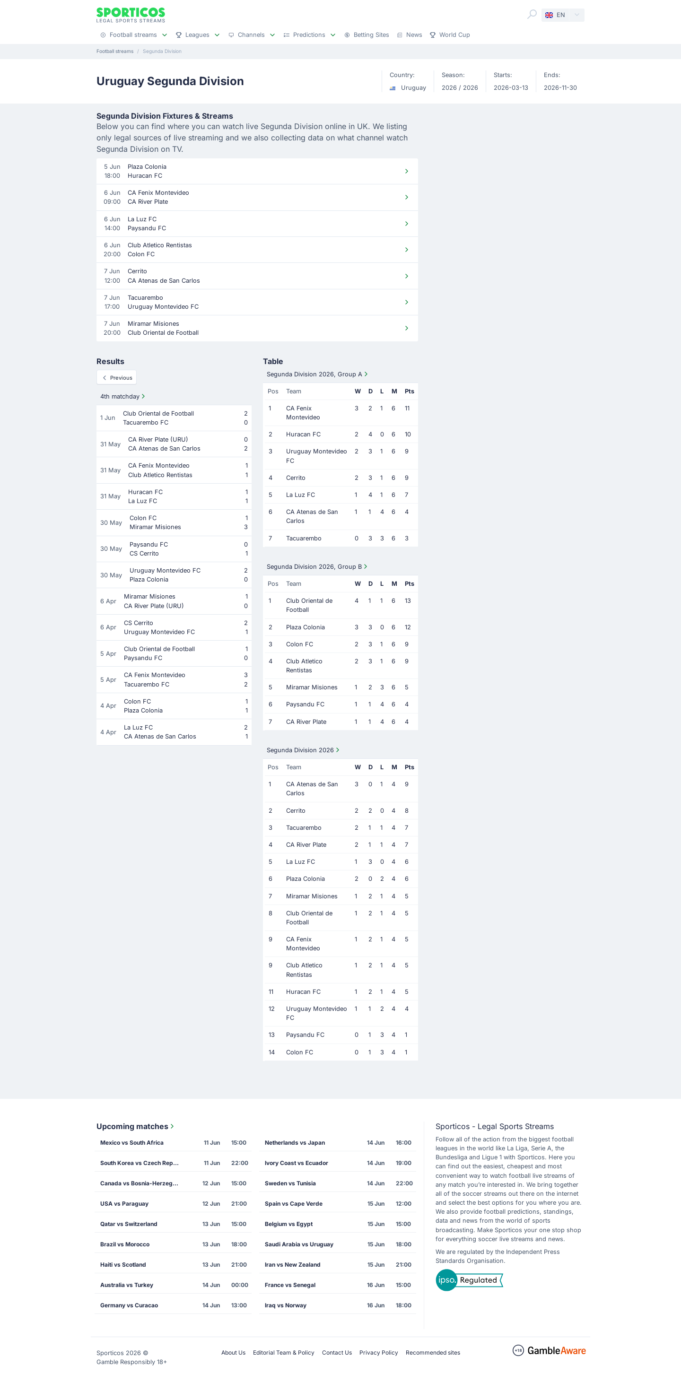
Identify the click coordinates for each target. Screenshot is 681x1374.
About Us (233, 1352)
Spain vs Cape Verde (294, 1203)
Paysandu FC (305, 704)
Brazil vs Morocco (124, 1244)
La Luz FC (300, 494)
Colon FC (299, 644)
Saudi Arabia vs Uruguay (299, 1244)
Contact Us (337, 1352)
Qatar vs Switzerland (128, 1223)
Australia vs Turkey (126, 1284)
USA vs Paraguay (124, 1203)
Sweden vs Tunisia (290, 1183)
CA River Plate (306, 721)
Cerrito (296, 477)
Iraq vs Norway (285, 1305)
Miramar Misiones (312, 687)
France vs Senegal (290, 1284)
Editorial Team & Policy (283, 1352)
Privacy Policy (378, 1352)
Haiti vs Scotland (123, 1264)
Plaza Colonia (305, 627)
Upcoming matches (136, 1126)
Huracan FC (303, 434)
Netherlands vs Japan (295, 1142)
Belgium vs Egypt (289, 1223)
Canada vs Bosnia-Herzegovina (143, 1183)
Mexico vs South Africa (132, 1142)
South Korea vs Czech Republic (143, 1162)
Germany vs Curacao (129, 1305)
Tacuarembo (304, 538)
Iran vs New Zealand (293, 1264)
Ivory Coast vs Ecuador (296, 1162)
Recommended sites (433, 1352)
